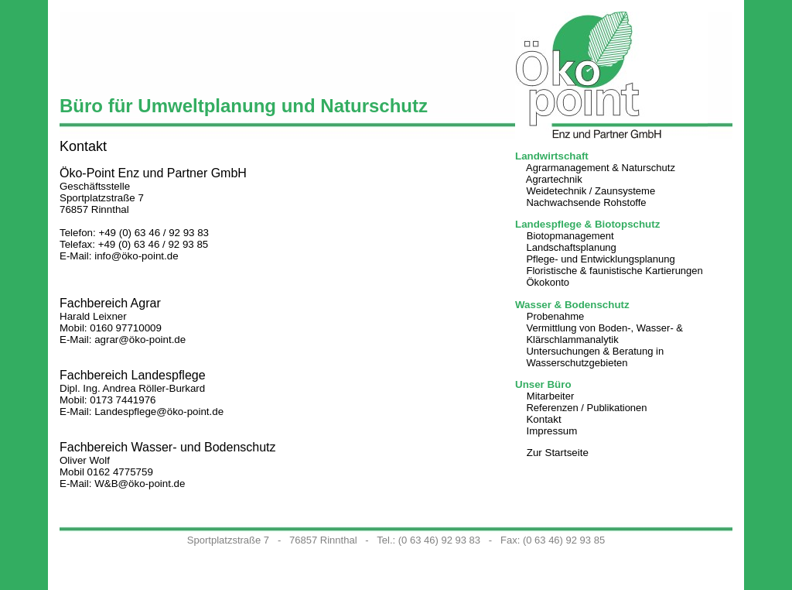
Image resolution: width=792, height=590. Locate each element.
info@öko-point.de (136, 256)
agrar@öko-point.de (140, 339)
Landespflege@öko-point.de (159, 411)
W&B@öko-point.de (139, 483)
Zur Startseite (558, 452)
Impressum (551, 431)
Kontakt (543, 419)
